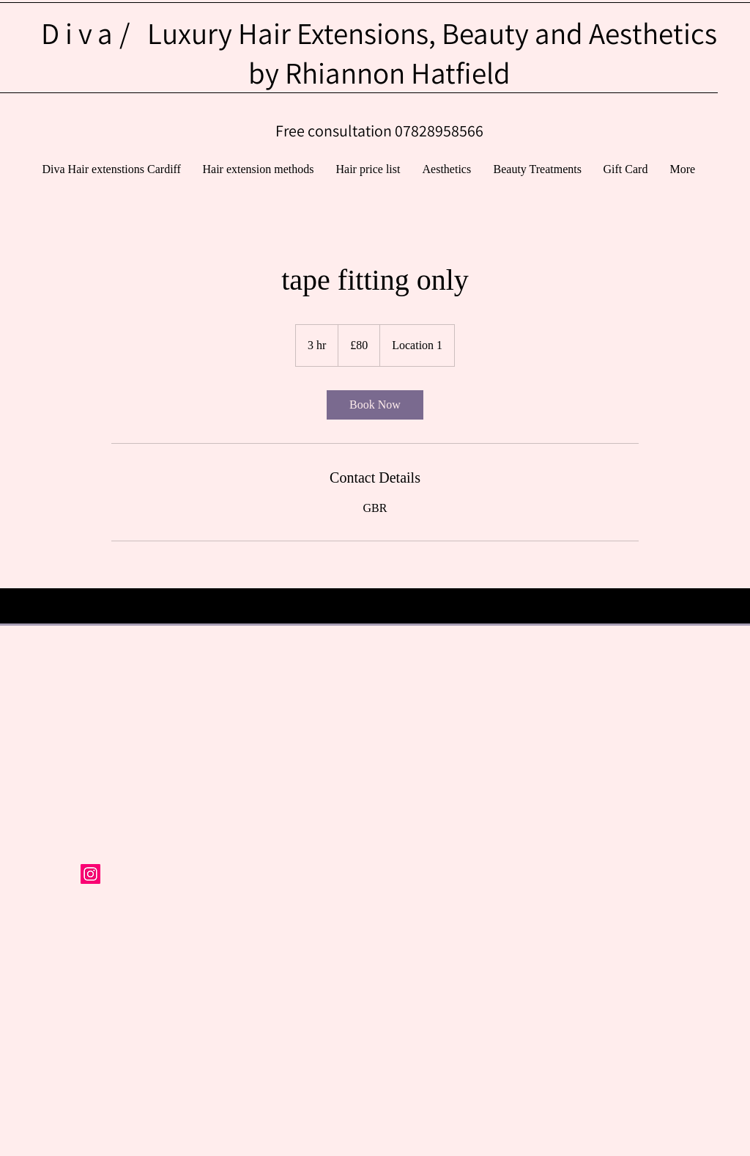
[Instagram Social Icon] (90, 874)
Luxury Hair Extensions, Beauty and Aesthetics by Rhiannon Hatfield (379, 52)
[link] (375, 405)
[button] (538, 169)
